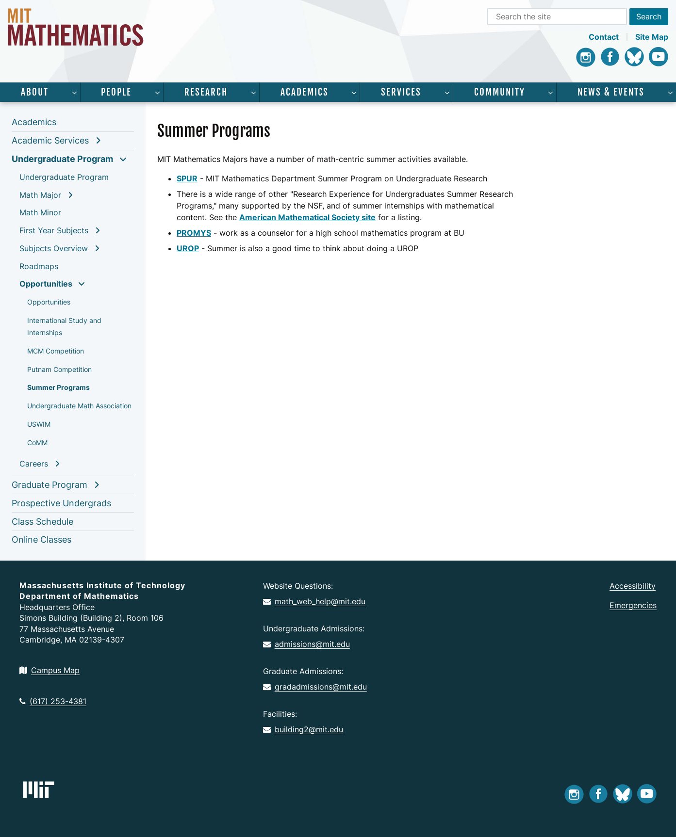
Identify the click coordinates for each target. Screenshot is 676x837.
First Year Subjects (53, 230)
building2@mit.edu (303, 729)
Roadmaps (38, 266)
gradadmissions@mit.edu (315, 687)
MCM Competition (55, 351)
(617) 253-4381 (52, 701)
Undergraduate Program (62, 159)
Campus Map (49, 670)
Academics (304, 92)
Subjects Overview (53, 248)
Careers (33, 463)
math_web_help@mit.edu (314, 601)
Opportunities (45, 284)
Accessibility (633, 586)
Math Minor (40, 212)
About (35, 92)
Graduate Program (49, 485)
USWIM (38, 424)
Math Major (40, 195)
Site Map (651, 37)
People (116, 92)
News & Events (610, 92)
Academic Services (50, 140)
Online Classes (41, 539)
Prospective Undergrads (61, 503)
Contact (604, 37)
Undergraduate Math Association (79, 406)
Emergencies (633, 605)
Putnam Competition (59, 369)
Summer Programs (58, 387)
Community (499, 92)
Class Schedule (42, 521)
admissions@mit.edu (306, 644)
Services (401, 92)
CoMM (37, 442)
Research (206, 92)
